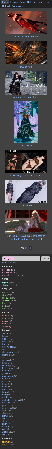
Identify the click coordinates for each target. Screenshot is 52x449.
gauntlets (9, 370)
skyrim (8, 282)
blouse (7, 339)
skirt (7, 418)
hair (6, 378)
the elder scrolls (12, 275)
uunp (7, 308)
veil (5, 429)
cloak (7, 349)
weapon (8, 431)
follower (7, 441)
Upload (6, 6)
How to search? (9, 262)
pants (7, 405)
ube (6, 305)
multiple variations (13, 400)
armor (7, 333)
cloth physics (10, 352)
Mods (5, 2)
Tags (22, 2)
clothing (9, 354)
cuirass (8, 360)
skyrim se (9, 285)
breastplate (9, 346)
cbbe (7, 295)
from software (10, 272)
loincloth (8, 392)
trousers (7, 426)
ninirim (8, 318)
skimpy (8, 415)
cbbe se (9, 300)
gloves (7, 373)
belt (6, 336)
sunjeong (9, 326)
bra (6, 344)
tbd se (7, 303)
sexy (7, 410)
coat (6, 357)
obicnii (7, 321)
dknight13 (8, 315)
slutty (6, 423)
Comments (17, 6)
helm (6, 386)
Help (29, 2)
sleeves (8, 421)
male (7, 394)
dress (7, 362)
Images (14, 2)
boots (7, 341)
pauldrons (9, 408)
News (47, 2)
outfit (8, 444)
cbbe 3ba (9, 297)
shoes (7, 413)
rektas (7, 323)
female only (10, 368)
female (8, 365)
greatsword (9, 376)
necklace (9, 402)
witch (6, 434)
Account (38, 2)
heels (7, 384)
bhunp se (9, 292)
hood (7, 389)
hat (6, 381)
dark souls (8, 270)
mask (7, 397)
